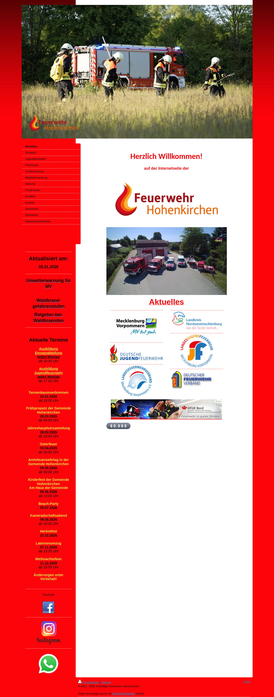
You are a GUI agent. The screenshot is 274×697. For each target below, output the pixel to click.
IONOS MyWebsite (123, 693)
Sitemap (106, 682)
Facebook (48, 594)
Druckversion (89, 682)
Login (247, 681)
